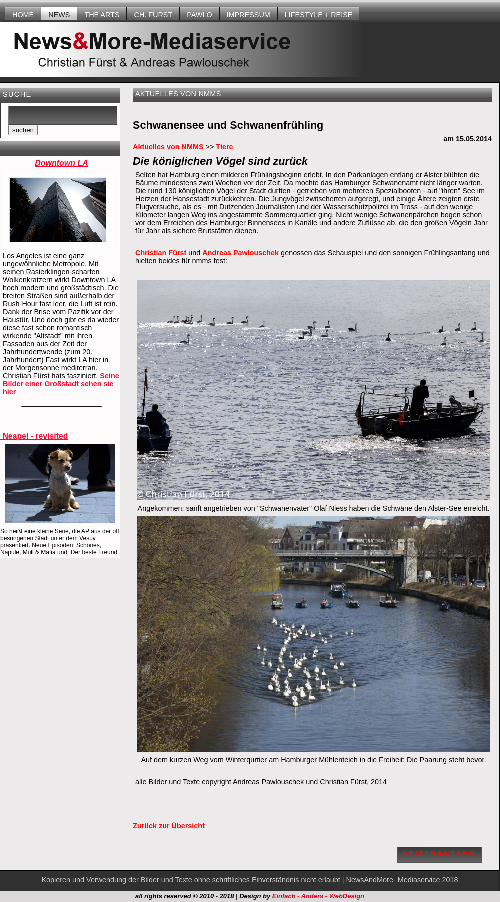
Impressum (248, 15)
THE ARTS (102, 15)
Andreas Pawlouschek (240, 253)
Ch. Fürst (153, 15)
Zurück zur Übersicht (169, 826)
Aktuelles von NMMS (168, 147)
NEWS (59, 15)
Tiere (224, 147)
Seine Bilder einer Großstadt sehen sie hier (61, 384)
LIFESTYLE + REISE (319, 15)
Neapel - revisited (34, 436)
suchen (23, 130)
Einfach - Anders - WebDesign (318, 896)
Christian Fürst (162, 253)
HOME (23, 15)
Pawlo (199, 15)
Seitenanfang (439, 854)
